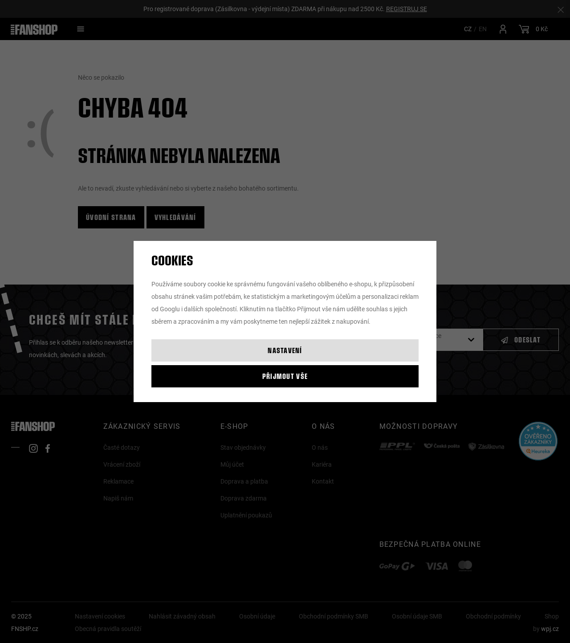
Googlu (170, 309)
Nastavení (285, 350)
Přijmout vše (285, 376)
